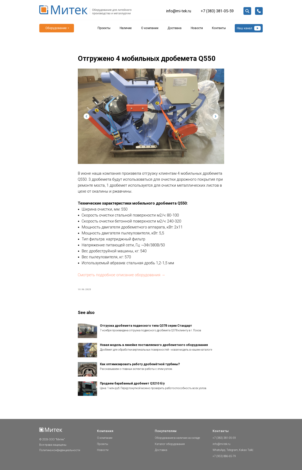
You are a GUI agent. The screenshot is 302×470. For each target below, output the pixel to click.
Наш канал (244, 28)
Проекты (102, 444)
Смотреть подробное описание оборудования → (121, 275)
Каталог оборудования (170, 444)
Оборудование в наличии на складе (177, 437)
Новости (102, 450)
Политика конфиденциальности (59, 450)
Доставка (161, 450)
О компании (104, 437)
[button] (259, 11)
